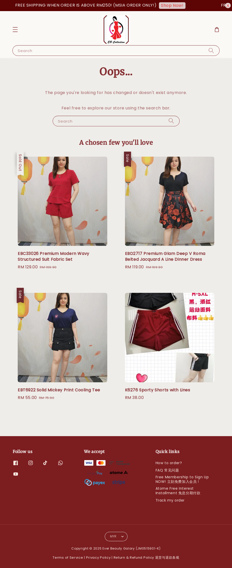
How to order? (169, 463)
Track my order (170, 500)
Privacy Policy (98, 557)
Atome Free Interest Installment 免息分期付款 (178, 490)
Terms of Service (68, 557)
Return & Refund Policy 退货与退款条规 (146, 557)
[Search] (211, 50)
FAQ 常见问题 (167, 470)
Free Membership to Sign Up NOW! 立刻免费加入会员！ (182, 479)
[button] (15, 29)
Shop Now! (174, 5)
